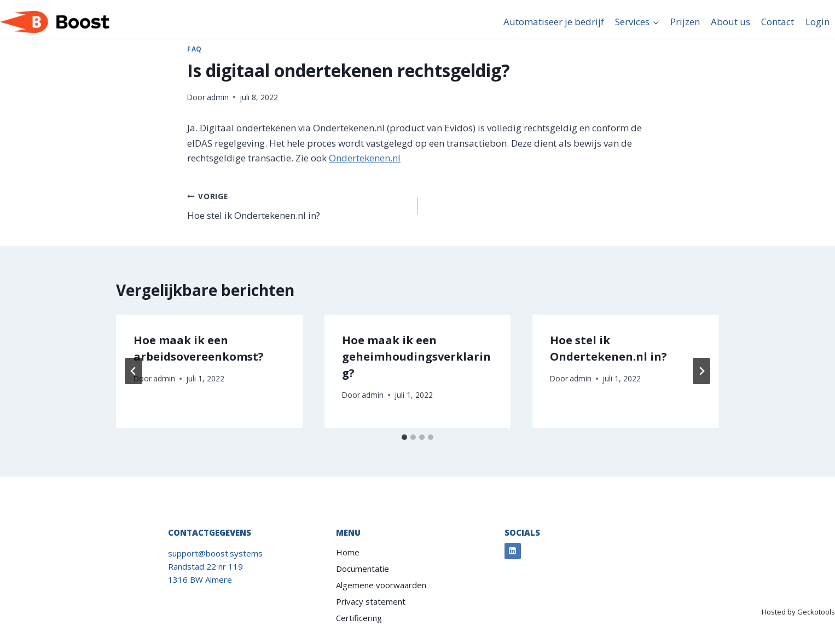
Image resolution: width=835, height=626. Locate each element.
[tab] (404, 437)
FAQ (194, 48)
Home (347, 552)
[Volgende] (701, 371)
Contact (777, 21)
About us (730, 21)
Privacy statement (370, 601)
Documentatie (362, 568)
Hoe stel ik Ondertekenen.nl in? (297, 205)
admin (218, 97)
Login (817, 21)
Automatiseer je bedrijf (553, 21)
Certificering (359, 617)
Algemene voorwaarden (381, 584)
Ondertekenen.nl (365, 158)
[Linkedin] (513, 551)
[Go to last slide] (133, 371)
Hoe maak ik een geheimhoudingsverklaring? (416, 356)
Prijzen (685, 21)
